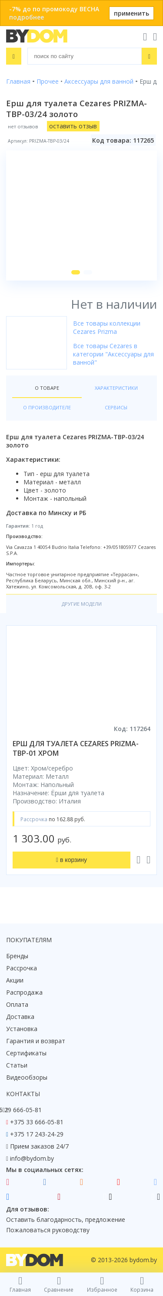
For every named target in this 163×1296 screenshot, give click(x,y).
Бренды (17, 956)
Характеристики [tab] (116, 388)
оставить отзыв (73, 126)
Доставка (20, 1016)
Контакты (23, 1094)
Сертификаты (26, 1053)
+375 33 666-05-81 (36, 1122)
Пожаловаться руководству (48, 1230)
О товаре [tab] (47, 388)
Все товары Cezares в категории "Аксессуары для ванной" (113, 354)
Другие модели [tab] (82, 604)
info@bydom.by (32, 1158)
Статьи (16, 1065)
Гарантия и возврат (35, 1041)
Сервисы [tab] (116, 407)
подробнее (26, 17)
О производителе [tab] (47, 407)
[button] (75, 272)
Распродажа (24, 992)
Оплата (17, 1004)
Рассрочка (21, 968)
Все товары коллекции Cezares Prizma (106, 327)
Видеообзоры (26, 1077)
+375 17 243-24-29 (36, 1134)
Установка (21, 1029)
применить (131, 13)
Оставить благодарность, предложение (65, 1219)
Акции (14, 980)
